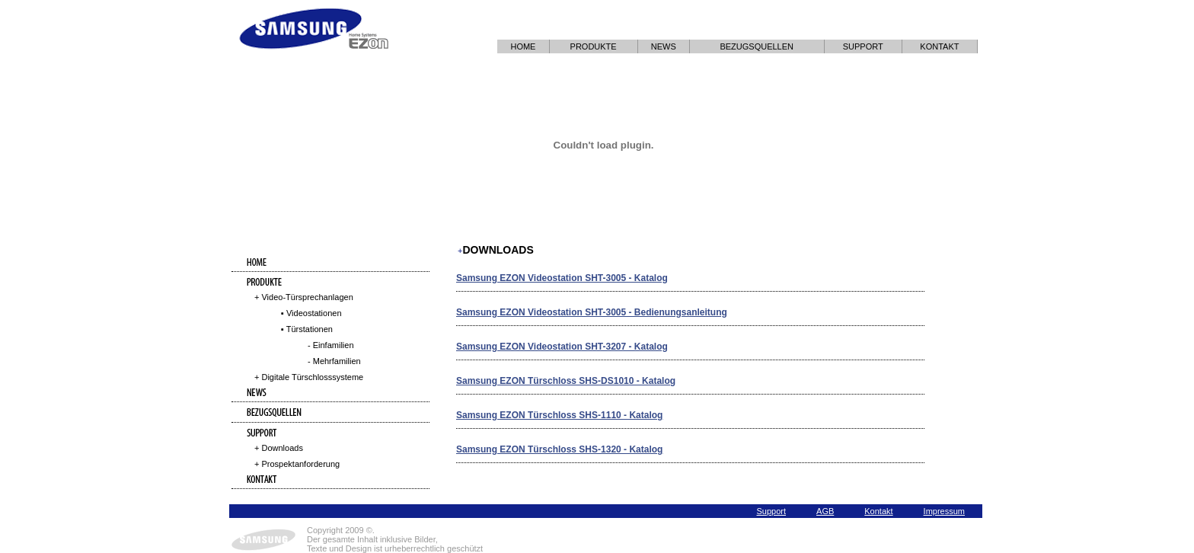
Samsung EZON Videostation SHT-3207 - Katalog (562, 346)
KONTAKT (939, 46)
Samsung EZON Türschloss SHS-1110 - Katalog (559, 415)
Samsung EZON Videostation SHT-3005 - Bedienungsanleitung (591, 312)
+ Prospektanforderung (297, 463)
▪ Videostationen (311, 313)
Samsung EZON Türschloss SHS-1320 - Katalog (559, 449)
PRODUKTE (593, 46)
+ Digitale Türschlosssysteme (308, 377)
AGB (825, 511)
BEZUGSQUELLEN (756, 46)
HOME (522, 46)
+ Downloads (278, 447)
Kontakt (878, 511)
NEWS (663, 46)
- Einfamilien (331, 345)
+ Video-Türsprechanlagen (303, 297)
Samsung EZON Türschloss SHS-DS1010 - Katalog (565, 381)
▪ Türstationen (307, 329)
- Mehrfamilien (334, 361)
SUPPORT (863, 46)
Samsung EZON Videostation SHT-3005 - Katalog (562, 278)
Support (772, 511)
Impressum (944, 511)
